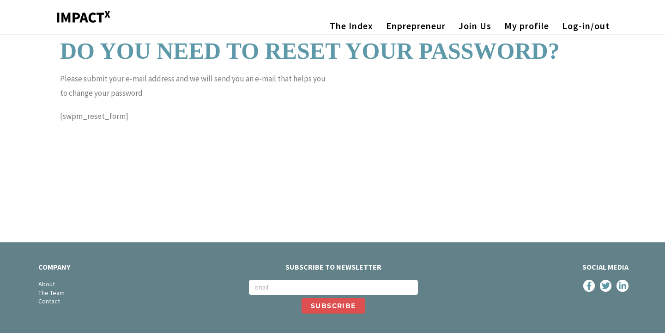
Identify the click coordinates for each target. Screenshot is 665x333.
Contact (49, 301)
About (46, 284)
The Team (51, 293)
